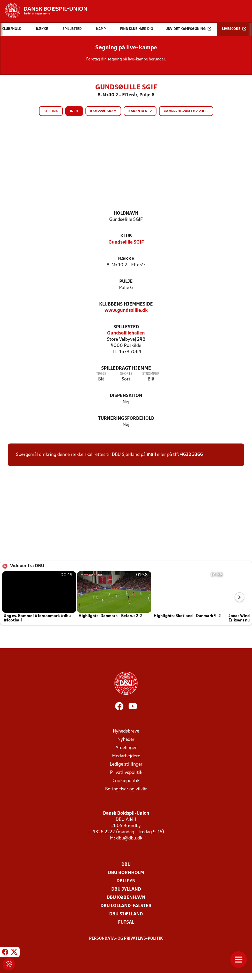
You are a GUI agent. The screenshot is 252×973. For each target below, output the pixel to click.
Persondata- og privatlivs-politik (126, 938)
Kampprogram (103, 111)
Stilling (51, 111)
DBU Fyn (126, 881)
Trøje (101, 374)
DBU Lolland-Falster (126, 906)
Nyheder (126, 739)
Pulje (126, 281)
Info (74, 111)
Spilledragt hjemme (126, 368)
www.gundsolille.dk (126, 310)
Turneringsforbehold (126, 418)
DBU (126, 864)
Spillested (126, 327)
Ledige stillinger (126, 764)
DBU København (126, 898)
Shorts (126, 374)
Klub (126, 236)
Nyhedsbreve (126, 731)
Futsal (126, 922)
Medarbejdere (126, 756)
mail (151, 455)
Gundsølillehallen (126, 333)
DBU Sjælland (126, 914)
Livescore (234, 29)
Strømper (150, 374)
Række (126, 259)
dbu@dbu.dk (129, 838)
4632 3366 (191, 455)
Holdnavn (126, 213)
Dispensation (126, 396)
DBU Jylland (126, 889)
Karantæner (140, 111)
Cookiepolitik (126, 781)
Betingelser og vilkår (126, 789)
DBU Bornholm (126, 873)
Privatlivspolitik (126, 772)
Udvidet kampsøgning (188, 29)
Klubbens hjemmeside (126, 304)
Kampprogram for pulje (186, 111)
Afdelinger (126, 748)
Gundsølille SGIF (126, 242)
